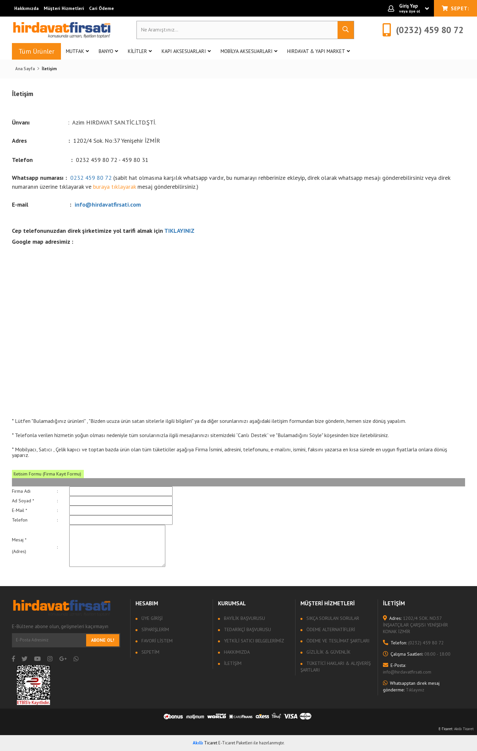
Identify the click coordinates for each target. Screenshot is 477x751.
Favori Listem (156, 641)
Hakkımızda (26, 8)
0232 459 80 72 (91, 177)
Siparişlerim (154, 629)
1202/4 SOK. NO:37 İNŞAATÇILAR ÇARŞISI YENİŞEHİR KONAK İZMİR (415, 624)
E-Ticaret (445, 728)
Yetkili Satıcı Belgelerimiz (253, 641)
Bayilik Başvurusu (244, 618)
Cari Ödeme (101, 8)
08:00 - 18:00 (416, 654)
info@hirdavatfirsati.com (108, 204)
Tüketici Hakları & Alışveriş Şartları (335, 666)
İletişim (232, 663)
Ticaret (205, 743)
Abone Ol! (102, 640)
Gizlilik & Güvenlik (327, 652)
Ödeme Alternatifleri (330, 629)
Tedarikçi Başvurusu (247, 629)
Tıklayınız (411, 686)
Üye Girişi (151, 618)
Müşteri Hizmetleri (64, 8)
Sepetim (149, 652)
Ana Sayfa (25, 69)
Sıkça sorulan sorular (332, 618)
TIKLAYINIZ (180, 230)
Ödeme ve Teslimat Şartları (337, 641)
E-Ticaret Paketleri (235, 743)
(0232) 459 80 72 (413, 643)
